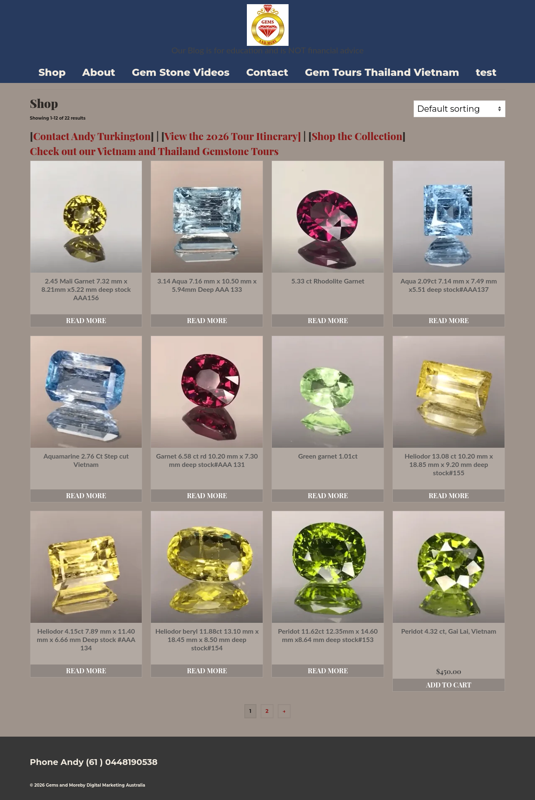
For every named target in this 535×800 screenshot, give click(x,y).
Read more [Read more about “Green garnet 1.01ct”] (328, 495)
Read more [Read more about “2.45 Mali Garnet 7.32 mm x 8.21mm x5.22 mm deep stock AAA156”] (86, 320)
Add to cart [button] (449, 684)
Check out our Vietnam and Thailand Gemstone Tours (154, 151)
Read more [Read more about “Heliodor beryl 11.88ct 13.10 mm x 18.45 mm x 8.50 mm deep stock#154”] (207, 670)
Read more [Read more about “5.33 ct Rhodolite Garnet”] (328, 320)
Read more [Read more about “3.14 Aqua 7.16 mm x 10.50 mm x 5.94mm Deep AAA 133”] (207, 320)
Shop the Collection (356, 136)
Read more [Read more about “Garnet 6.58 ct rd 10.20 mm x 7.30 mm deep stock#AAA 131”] (207, 495)
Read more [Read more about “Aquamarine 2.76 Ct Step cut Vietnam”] (86, 495)
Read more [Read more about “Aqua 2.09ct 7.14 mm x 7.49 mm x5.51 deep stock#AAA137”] (449, 320)
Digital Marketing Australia (116, 785)
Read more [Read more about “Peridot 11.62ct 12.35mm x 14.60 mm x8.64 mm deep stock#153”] (328, 670)
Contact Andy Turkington (92, 136)
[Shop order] (459, 108)
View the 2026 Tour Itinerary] (232, 136)
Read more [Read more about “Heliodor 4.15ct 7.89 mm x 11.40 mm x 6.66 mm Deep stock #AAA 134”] (86, 670)
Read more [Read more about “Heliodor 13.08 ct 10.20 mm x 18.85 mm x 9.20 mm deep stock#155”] (449, 495)
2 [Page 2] (267, 711)
